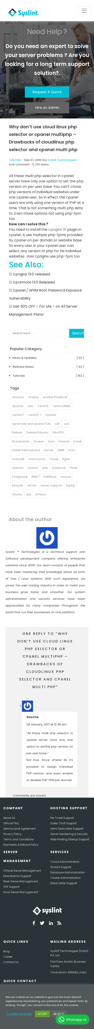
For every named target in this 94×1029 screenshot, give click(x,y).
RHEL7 (35, 477)
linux (72, 450)
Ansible (33, 397)
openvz (32, 468)
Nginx (66, 459)
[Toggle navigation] (84, 10)
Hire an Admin (47, 107)
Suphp (70, 485)
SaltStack (50, 477)
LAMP (61, 450)
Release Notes (23, 367)
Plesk (73, 468)
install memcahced (26, 450)
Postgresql (19, 477)
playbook (59, 468)
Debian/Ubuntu (37, 432)
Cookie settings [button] (19, 1014)
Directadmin (21, 441)
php (45, 468)
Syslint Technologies (62, 160)
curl (66, 424)
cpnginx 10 (56, 229)
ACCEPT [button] (42, 1014)
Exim (51, 441)
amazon (18, 397)
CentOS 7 (34, 415)
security (17, 485)
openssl (18, 468)
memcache (37, 459)
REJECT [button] (59, 1014)
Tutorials (15, 160)
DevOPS (58, 432)
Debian (17, 432)
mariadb (18, 459)
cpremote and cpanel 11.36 (31, 424)
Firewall (64, 441)
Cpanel (50, 415)
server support (51, 485)
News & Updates (25, 358)
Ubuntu (17, 494)
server (32, 485)
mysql (54, 459)
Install (77, 441)
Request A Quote (47, 92)
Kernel (48, 450)
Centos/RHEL (62, 406)
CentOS (43, 406)
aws (30, 406)
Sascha (32, 717)
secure (66, 477)
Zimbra (40, 494)
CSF (57, 424)
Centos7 (18, 415)
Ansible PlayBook (55, 397)
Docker (39, 441)
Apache (18, 406)
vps (28, 494)
